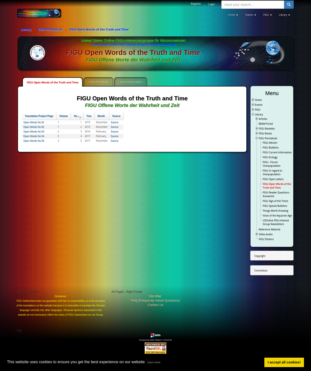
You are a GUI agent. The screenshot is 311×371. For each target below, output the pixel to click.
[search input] (252, 4)
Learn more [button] (153, 362)
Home (258, 100)
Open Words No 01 (33, 122)
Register (196, 3)
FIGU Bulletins (270, 147)
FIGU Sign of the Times (275, 201)
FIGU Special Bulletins (275, 205)
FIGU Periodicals (268, 138)
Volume (63, 116)
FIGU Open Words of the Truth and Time (52, 82)
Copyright (259, 256)
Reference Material (269, 229)
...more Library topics (130, 82)
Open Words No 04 (33, 136)
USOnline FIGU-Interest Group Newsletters (276, 222)
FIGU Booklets (267, 128)
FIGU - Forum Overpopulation (271, 163)
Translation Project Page (39, 116)
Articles (263, 119)
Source (116, 116)
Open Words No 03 (33, 131)
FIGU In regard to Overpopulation (272, 172)
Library (259, 114)
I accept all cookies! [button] (284, 362)
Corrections (260, 270)
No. (77, 116)
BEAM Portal (266, 123)
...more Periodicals (98, 82)
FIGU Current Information (277, 152)
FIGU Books (265, 133)
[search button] (289, 4)
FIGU (257, 109)
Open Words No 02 (33, 127)
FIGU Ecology (270, 157)
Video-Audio (266, 234)
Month (101, 116)
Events (258, 104)
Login (211, 4)
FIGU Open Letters (273, 179)
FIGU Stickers (266, 239)
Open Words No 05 (33, 140)
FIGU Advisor (270, 142)
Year (88, 116)
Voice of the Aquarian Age (277, 215)
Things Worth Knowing (275, 210)
